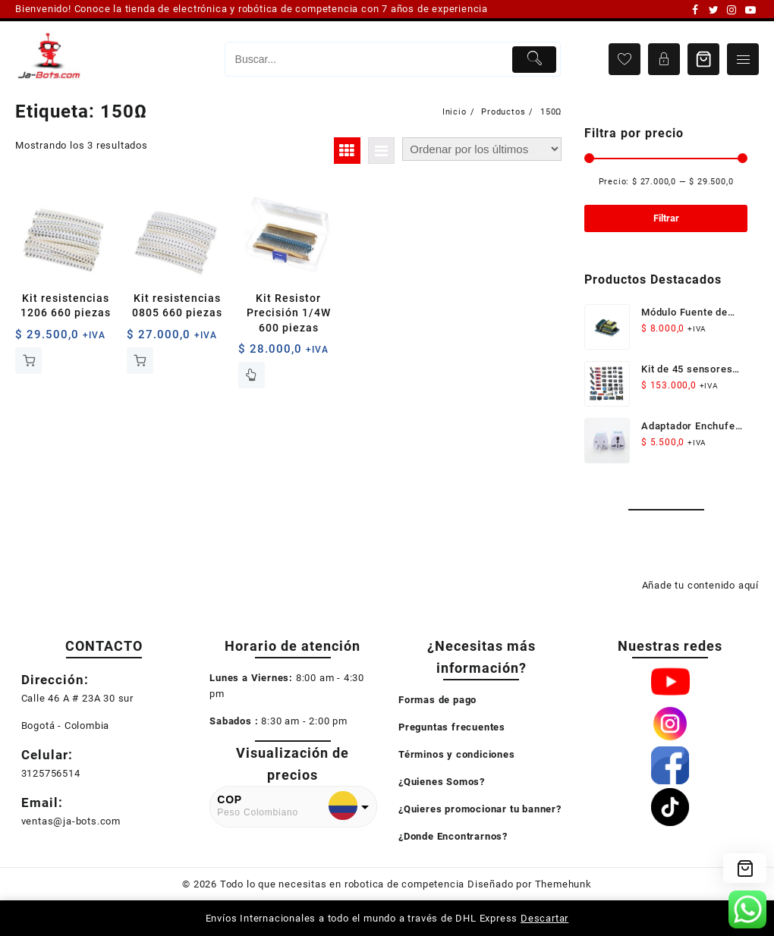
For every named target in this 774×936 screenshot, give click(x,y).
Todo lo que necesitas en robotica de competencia (342, 884)
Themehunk (563, 884)
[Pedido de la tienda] (482, 149)
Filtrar (666, 218)
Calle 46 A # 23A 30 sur (77, 698)
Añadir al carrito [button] (28, 360)
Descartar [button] (544, 918)
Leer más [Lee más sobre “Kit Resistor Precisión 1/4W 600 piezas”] (251, 375)
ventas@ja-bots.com (71, 821)
